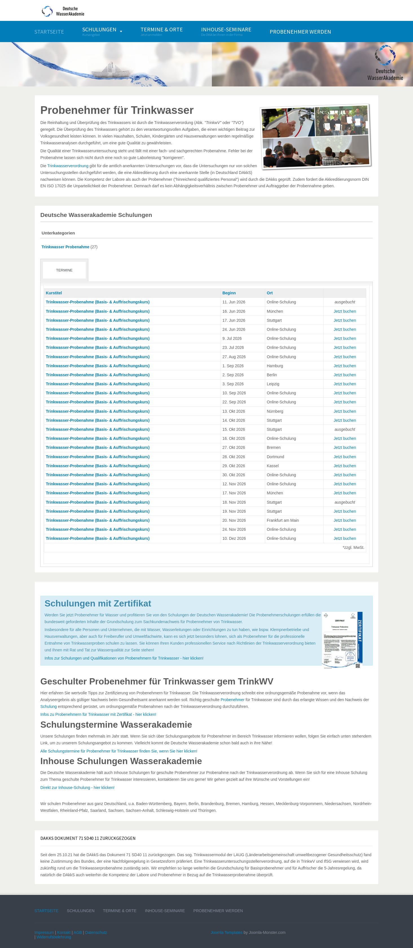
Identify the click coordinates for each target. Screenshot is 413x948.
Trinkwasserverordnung (68, 166)
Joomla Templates (227, 932)
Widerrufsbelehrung (54, 937)
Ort (270, 293)
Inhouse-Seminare (165, 910)
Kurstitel (54, 293)
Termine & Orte (120, 910)
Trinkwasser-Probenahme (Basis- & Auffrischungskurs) (98, 302)
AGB (78, 932)
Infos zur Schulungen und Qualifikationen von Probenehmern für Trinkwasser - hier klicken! (124, 658)
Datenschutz (96, 932)
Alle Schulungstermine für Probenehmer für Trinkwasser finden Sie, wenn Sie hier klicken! (118, 751)
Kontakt (64, 932)
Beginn (229, 293)
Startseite (46, 910)
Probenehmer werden (218, 910)
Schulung (48, 706)
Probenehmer (233, 699)
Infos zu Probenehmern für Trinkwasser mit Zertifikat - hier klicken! (98, 714)
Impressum (44, 932)
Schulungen (81, 910)
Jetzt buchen (345, 311)
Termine (64, 270)
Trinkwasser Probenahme (65, 247)
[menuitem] (49, 31)
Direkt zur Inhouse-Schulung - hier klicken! (77, 787)
